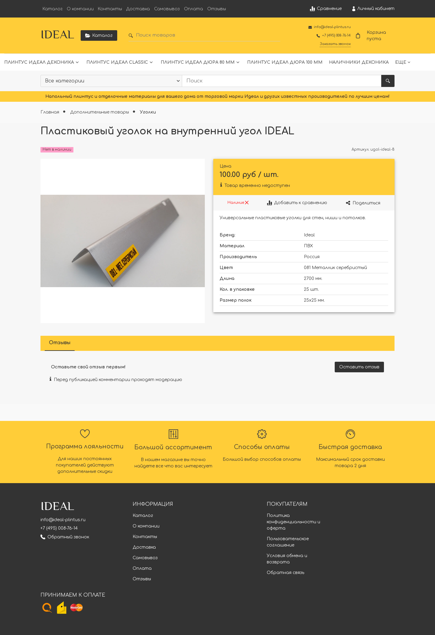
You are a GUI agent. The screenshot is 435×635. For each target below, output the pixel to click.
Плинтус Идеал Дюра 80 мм (198, 62)
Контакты (110, 9)
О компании (80, 9)
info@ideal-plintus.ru (62, 520)
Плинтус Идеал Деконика (39, 62)
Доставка (138, 9)
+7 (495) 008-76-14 (59, 528)
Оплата (193, 9)
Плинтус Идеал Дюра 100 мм (285, 62)
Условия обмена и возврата (287, 558)
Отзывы (216, 9)
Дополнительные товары (100, 112)
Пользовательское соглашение (288, 542)
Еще (400, 62)
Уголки (148, 112)
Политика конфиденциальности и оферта (293, 522)
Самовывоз (167, 9)
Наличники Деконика (359, 62)
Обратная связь (285, 572)
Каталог (53, 9)
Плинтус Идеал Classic (117, 62)
